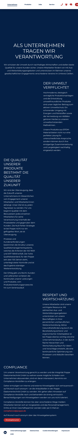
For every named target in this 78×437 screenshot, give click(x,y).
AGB (12, 434)
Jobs (40, 4)
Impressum (66, 431)
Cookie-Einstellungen (50, 431)
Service (51, 4)
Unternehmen (12, 4)
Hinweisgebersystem (12, 420)
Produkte (28, 4)
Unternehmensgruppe (18, 431)
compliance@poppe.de (15, 411)
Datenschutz (34, 431)
